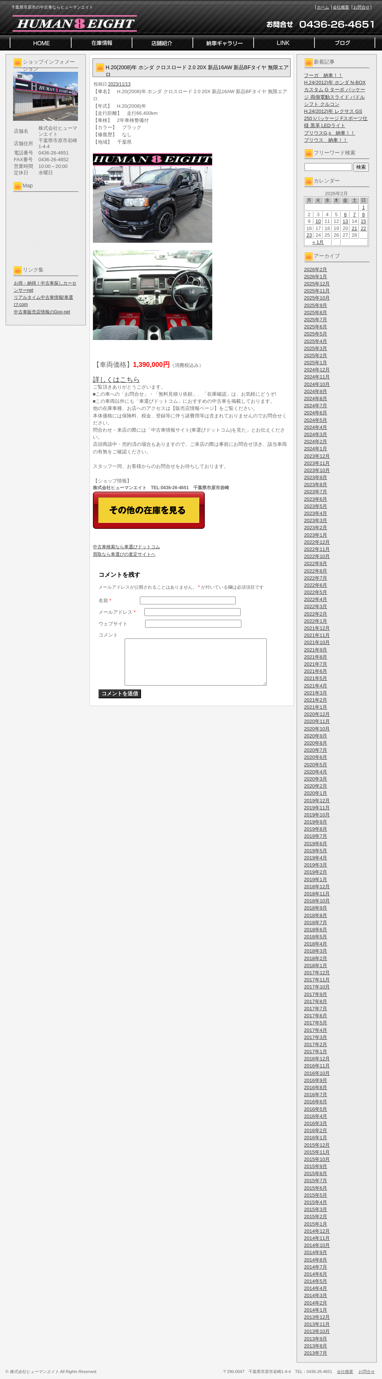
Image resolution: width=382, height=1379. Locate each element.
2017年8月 (315, 1001)
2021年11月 (317, 635)
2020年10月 (317, 729)
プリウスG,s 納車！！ (329, 133)
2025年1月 (315, 362)
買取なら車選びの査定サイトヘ (124, 554)
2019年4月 (315, 858)
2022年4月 (315, 599)
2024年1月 (315, 448)
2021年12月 (317, 628)
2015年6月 (315, 1188)
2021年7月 (315, 664)
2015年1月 (315, 1224)
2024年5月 (315, 420)
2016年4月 (315, 1116)
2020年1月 (315, 793)
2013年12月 (317, 1317)
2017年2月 (315, 1044)
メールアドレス (117, 612)
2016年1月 (315, 1137)
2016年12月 (317, 1058)
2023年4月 (315, 513)
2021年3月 (315, 693)
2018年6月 (315, 929)
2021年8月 (315, 657)
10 (318, 221)
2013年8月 (315, 1346)
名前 (105, 600)
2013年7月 (315, 1353)
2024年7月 (315, 405)
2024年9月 (315, 391)
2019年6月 (315, 843)
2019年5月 (315, 851)
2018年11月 (317, 894)
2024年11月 (317, 377)
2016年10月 (317, 1073)
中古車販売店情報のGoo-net (42, 312)
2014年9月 (315, 1252)
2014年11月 (317, 1238)
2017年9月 (315, 994)
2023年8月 (315, 484)
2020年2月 (315, 786)
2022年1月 (315, 621)
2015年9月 (315, 1166)
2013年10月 (317, 1331)
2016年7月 (315, 1094)
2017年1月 (315, 1051)
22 (363, 228)
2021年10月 (317, 642)
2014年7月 (315, 1267)
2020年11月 (317, 721)
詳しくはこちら (116, 379)
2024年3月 (315, 434)
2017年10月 (317, 987)
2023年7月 (315, 491)
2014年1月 (315, 1310)
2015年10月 (317, 1159)
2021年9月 (315, 650)
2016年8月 (315, 1087)
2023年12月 (317, 456)
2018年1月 (315, 965)
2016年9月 (315, 1080)
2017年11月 (317, 980)
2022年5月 (315, 592)
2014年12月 (317, 1231)
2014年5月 (315, 1281)
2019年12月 (317, 800)
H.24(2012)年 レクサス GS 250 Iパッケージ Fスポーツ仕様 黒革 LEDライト (335, 118)
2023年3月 (315, 520)
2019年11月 (317, 807)
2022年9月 (315, 563)
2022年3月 (315, 606)
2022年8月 (315, 571)
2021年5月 (315, 678)
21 (354, 228)
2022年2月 (315, 614)
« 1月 (318, 242)
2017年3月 (315, 1037)
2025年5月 (315, 334)
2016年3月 (315, 1123)
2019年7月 (315, 836)
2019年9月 (315, 822)
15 (363, 221)
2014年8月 (315, 1260)
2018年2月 (315, 958)
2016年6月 (315, 1101)
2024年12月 (317, 370)
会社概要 (341, 7)
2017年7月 (315, 1008)
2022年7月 (315, 578)
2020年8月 (315, 743)
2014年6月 (315, 1274)
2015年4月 (315, 1202)
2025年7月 (315, 319)
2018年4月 (315, 944)
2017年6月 (315, 1015)
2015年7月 (315, 1180)
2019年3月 (315, 865)
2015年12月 (317, 1145)
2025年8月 (315, 312)
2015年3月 (315, 1209)
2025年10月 (317, 298)
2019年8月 (315, 829)
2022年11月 (317, 549)
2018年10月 (317, 901)
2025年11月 (317, 291)
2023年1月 (315, 535)
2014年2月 (315, 1303)
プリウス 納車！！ (326, 140)
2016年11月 (317, 1066)
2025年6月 (315, 327)
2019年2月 (315, 872)
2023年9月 (315, 477)
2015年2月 (315, 1216)
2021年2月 (315, 700)
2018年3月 (315, 951)
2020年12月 (317, 714)
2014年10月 (317, 1245)
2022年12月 (317, 542)
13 (345, 221)
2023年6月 (315, 499)
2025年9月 (315, 305)
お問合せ (361, 7)
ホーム (323, 7)
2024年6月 (315, 413)
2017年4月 (315, 1030)
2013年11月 (317, 1324)
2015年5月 (315, 1195)
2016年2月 (315, 1130)
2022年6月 (315, 585)
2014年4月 (315, 1288)
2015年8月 (315, 1173)
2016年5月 (315, 1109)
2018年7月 (315, 922)
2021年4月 (315, 686)
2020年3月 (315, 779)
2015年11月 (317, 1152)
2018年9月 (315, 908)
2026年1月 (315, 276)
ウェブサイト (113, 623)
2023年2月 (315, 527)
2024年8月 (315, 398)
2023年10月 (317, 470)
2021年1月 (315, 707)
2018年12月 (317, 886)
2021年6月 (315, 671)
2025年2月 (315, 355)
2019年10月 (317, 815)
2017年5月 (315, 1023)
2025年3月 (315, 348)
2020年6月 (315, 757)
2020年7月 (315, 750)
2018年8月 (315, 915)
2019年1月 (315, 879)
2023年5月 (315, 506)
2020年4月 (315, 772)
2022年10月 (317, 556)
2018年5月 (315, 937)
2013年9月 (315, 1339)
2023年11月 (317, 463)
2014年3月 (315, 1295)
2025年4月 (315, 341)
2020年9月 (315, 736)
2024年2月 (315, 441)
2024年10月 (317, 384)
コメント (108, 635)
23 (308, 235)
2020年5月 (315, 764)
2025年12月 (317, 283)
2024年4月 (315, 427)
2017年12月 (317, 972)
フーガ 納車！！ (323, 75)
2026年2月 (315, 269)
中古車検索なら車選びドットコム (126, 546)
